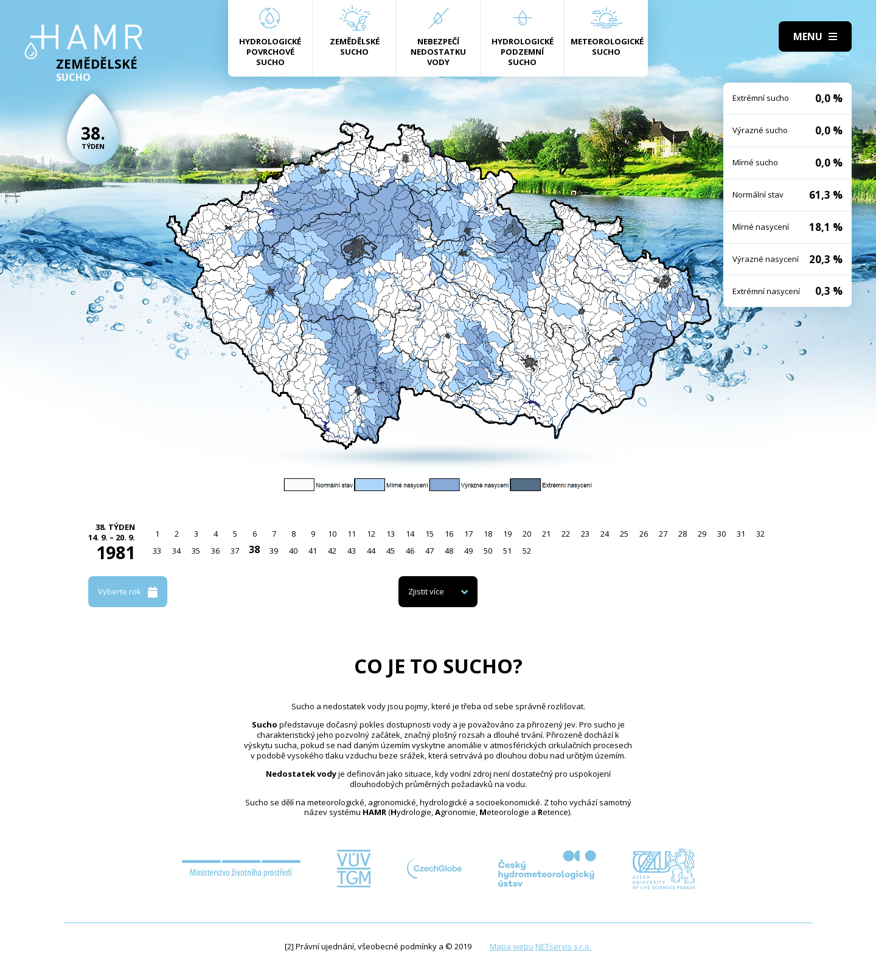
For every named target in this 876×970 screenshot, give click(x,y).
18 (488, 533)
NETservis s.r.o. (563, 946)
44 (371, 550)
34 (176, 550)
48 (449, 550)
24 (604, 533)
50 (488, 550)
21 (546, 533)
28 (682, 533)
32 (760, 533)
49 (468, 550)
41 (312, 550)
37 (235, 550)
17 (468, 533)
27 (663, 533)
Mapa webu (512, 946)
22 (565, 533)
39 (273, 550)
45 (390, 550)
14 (410, 533)
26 (643, 533)
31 (741, 533)
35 (196, 550)
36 (215, 550)
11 (351, 533)
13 (390, 533)
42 (332, 550)
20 (527, 533)
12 (371, 533)
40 (293, 550)
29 (702, 533)
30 (721, 533)
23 (585, 533)
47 (429, 550)
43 (351, 550)
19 (507, 533)
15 (429, 533)
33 (157, 550)
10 (332, 533)
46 (410, 550)
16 (449, 533)
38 (254, 549)
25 (624, 533)
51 (507, 550)
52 (527, 550)
